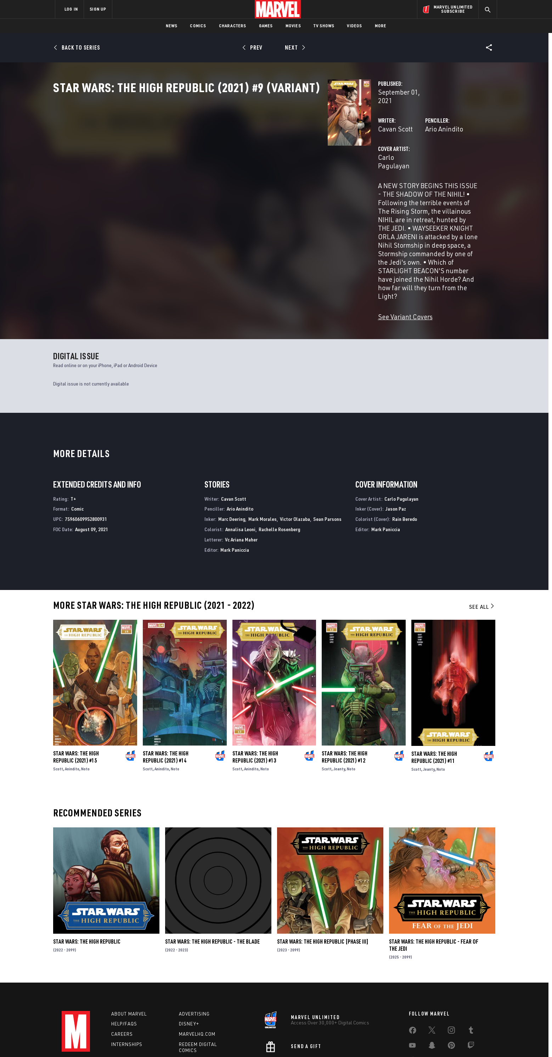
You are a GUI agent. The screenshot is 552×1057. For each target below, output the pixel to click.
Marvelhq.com (197, 983)
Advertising (194, 962)
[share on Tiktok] (412, 1010)
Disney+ (189, 973)
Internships (126, 993)
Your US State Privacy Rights (189, 1040)
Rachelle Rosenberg (279, 478)
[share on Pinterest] (451, 995)
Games (266, 25)
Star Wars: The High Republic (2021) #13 (255, 706)
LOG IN (71, 9)
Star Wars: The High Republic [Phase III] (322, 890)
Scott (58, 717)
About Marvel (129, 962)
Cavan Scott (203, 151)
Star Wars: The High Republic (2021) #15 (76, 706)
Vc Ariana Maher (241, 488)
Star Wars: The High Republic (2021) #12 (344, 706)
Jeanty (339, 717)
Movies (293, 25)
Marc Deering (231, 468)
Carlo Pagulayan (210, 180)
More (381, 25)
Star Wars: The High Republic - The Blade (212, 890)
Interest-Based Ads (398, 1040)
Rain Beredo (404, 468)
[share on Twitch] (470, 995)
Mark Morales (262, 468)
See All (482, 555)
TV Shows (324, 25)
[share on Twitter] (431, 980)
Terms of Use (109, 1040)
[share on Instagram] (451, 980)
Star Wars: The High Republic (86, 890)
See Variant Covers (213, 254)
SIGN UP (98, 9)
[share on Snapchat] (431, 995)
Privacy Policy (141, 1040)
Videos (354, 25)
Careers (122, 983)
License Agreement (353, 1040)
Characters (232, 25)
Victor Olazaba (295, 468)
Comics (198, 25)
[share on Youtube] (412, 995)
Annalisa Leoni (240, 478)
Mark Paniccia (234, 498)
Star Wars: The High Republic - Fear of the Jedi (433, 894)
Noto (85, 717)
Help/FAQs (124, 973)
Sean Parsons (327, 468)
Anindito (72, 717)
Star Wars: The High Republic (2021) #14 (165, 706)
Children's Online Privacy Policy (298, 1040)
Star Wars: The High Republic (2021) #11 (434, 706)
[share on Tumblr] (470, 980)
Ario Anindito (348, 151)
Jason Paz (395, 458)
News (172, 25)
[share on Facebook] (412, 980)
